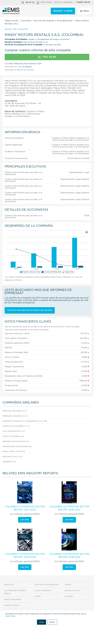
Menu (84, 11)
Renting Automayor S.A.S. (16, 441)
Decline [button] (52, 622)
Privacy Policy (72, 590)
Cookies (69, 596)
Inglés (19, 67)
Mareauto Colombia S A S (16, 426)
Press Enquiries (12, 599)
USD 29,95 (47, 57)
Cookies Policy (10, 616)
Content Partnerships (46, 585)
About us (9, 585)
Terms (68, 585)
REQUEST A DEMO (62, 11)
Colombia (25, 21)
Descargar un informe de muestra (19, 70)
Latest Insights (42, 590)
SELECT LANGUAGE (64, 2)
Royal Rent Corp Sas (14, 451)
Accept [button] (41, 622)
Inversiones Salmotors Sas (17, 446)
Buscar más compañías (16, 29)
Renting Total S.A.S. (13, 457)
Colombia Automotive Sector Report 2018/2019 (69, 555)
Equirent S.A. (9, 462)
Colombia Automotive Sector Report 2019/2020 (25, 555)
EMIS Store (44, 2)
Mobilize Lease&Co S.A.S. (15, 416)
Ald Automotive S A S (14, 431)
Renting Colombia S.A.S (15, 411)
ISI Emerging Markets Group (15, 592)
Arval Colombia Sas (13, 436)
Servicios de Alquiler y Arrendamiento (52, 21)
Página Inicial (11, 21)
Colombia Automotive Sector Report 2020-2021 (69, 508)
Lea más (25, 520)
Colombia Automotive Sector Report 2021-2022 (25, 508)
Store (37, 596)
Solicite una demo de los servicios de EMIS (29, 310)
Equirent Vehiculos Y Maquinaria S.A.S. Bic (25, 421)
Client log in (83, 2)
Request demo (11, 605)
